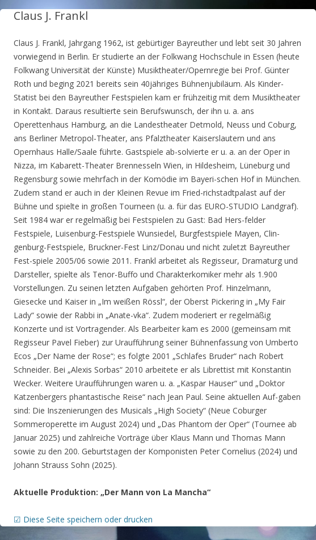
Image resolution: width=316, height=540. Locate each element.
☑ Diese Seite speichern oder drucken (83, 519)
